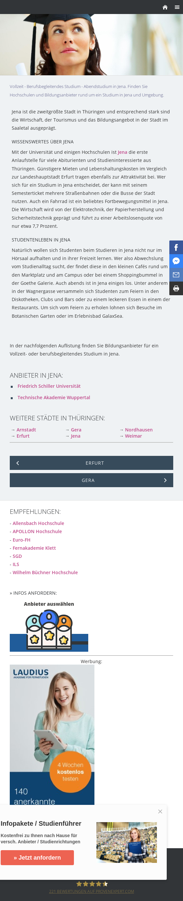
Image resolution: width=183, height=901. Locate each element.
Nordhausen (139, 430)
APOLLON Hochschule (37, 531)
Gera (76, 430)
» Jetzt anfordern (37, 857)
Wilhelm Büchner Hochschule (45, 572)
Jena (122, 152)
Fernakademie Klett (34, 548)
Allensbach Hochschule (38, 523)
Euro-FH (22, 540)
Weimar (133, 436)
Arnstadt (26, 430)
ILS (16, 564)
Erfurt (23, 436)
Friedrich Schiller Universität (49, 386)
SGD (17, 556)
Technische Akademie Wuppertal (54, 397)
